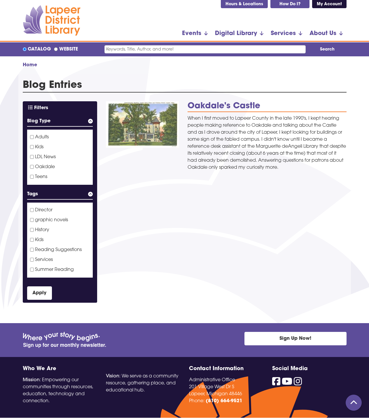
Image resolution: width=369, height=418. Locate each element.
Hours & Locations (244, 4)
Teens (41, 177)
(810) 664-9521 (224, 401)
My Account (329, 4)
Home (30, 65)
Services (44, 259)
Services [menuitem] (283, 33)
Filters (38, 107)
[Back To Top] (354, 403)
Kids (39, 147)
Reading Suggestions (58, 250)
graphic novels (51, 220)
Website (68, 49)
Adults (42, 137)
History (42, 230)
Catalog (39, 49)
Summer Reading (54, 269)
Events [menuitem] (191, 33)
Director (44, 210)
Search (327, 49)
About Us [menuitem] (322, 33)
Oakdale (45, 167)
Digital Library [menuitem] (236, 33)
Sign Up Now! (295, 338)
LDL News (45, 157)
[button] (60, 122)
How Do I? (289, 4)
